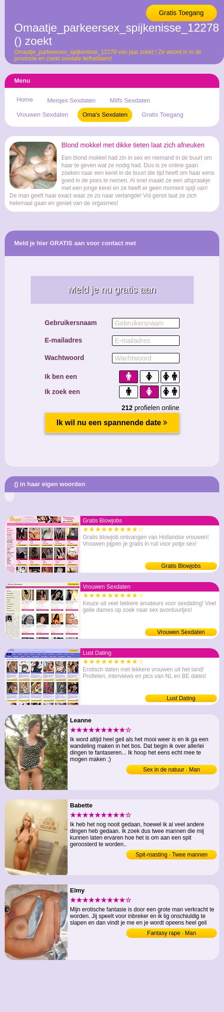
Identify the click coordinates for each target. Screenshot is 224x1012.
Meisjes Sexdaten (71, 100)
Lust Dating (181, 698)
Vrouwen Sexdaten (42, 114)
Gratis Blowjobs (180, 566)
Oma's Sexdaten (105, 114)
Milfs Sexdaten (130, 100)
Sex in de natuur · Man (171, 769)
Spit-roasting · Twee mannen (172, 854)
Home (25, 99)
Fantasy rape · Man (171, 933)
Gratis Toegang (181, 13)
